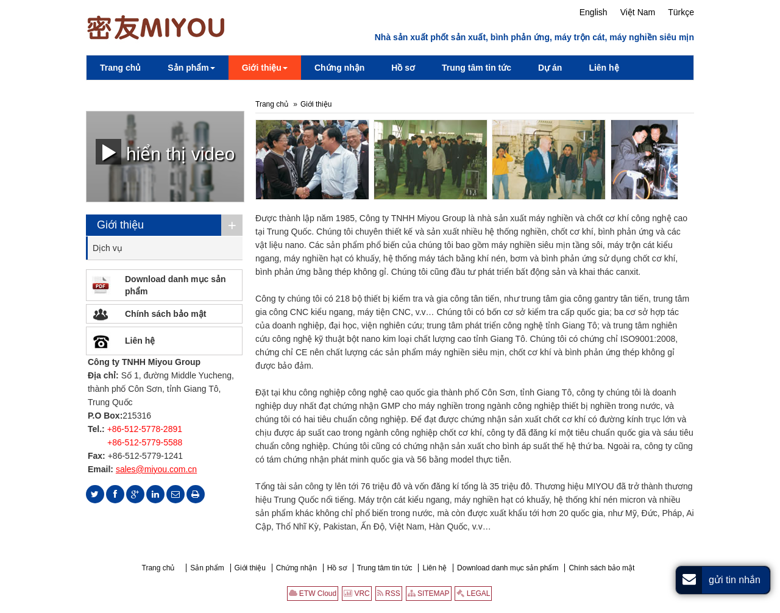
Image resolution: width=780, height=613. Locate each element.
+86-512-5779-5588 (144, 442)
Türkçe (681, 12)
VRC (357, 593)
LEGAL (473, 593)
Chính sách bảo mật (165, 314)
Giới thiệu (316, 104)
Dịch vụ (107, 248)
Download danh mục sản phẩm (175, 285)
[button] (191, 67)
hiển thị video (165, 151)
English (594, 12)
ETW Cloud (313, 593)
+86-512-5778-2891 (144, 429)
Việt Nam (638, 12)
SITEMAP (429, 593)
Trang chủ (271, 104)
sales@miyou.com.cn (156, 469)
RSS (388, 593)
